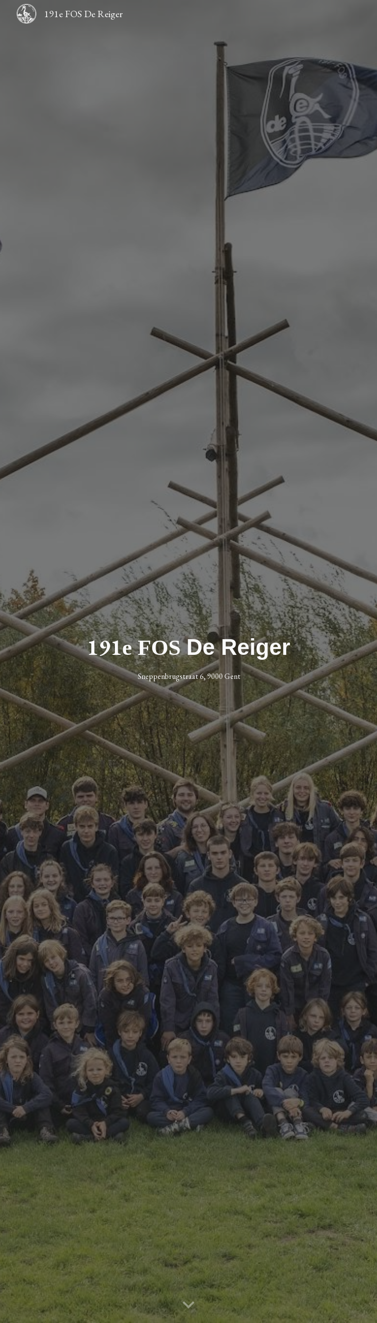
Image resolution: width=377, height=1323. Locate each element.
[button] (188, 1305)
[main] (188, 662)
